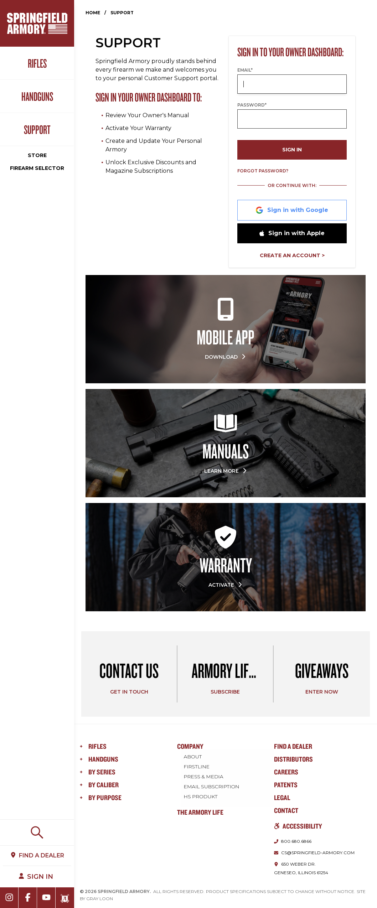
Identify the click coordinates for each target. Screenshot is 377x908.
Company (190, 746)
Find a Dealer (293, 746)
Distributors (293, 758)
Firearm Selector (37, 168)
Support (37, 129)
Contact (286, 810)
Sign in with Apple (292, 233)
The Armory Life (200, 811)
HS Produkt (201, 796)
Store (37, 155)
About (193, 756)
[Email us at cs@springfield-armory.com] (314, 852)
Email (245, 70)
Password (252, 105)
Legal (282, 797)
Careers (286, 771)
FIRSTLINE (197, 766)
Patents (286, 784)
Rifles (37, 63)
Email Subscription (212, 786)
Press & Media (204, 776)
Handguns (37, 96)
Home (93, 12)
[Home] (37, 23)
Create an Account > (292, 255)
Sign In (292, 149)
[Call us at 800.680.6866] (292, 841)
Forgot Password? (262, 170)
